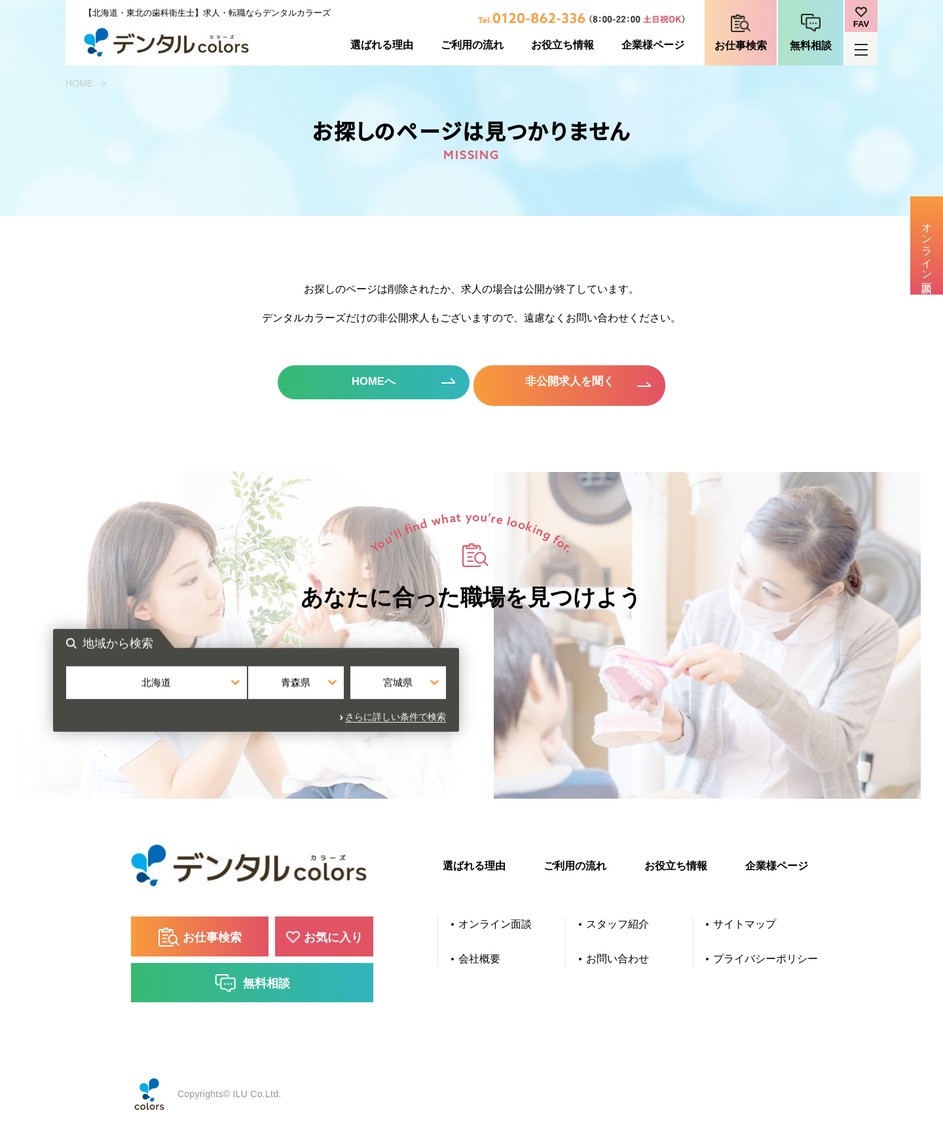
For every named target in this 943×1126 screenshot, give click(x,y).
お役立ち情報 (562, 44)
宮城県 (600, 696)
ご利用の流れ (472, 44)
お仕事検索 (740, 45)
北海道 (343, 696)
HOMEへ (360, 384)
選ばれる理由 (381, 44)
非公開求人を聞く (583, 384)
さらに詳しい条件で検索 (611, 725)
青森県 (472, 696)
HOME (79, 83)
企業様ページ (652, 44)
